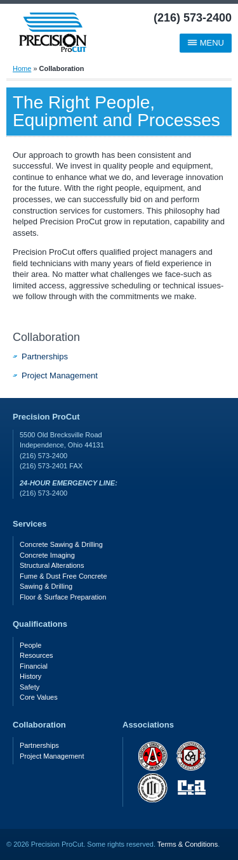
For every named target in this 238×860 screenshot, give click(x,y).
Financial (34, 666)
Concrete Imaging (47, 555)
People (30, 645)
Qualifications (40, 624)
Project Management (60, 375)
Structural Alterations (52, 565)
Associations (148, 724)
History (30, 676)
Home (22, 68)
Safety (29, 687)
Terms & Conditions (187, 844)
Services (30, 524)
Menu (205, 43)
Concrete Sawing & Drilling (61, 544)
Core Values (39, 697)
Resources (36, 655)
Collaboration (46, 337)
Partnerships (45, 356)
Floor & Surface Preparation (63, 597)
